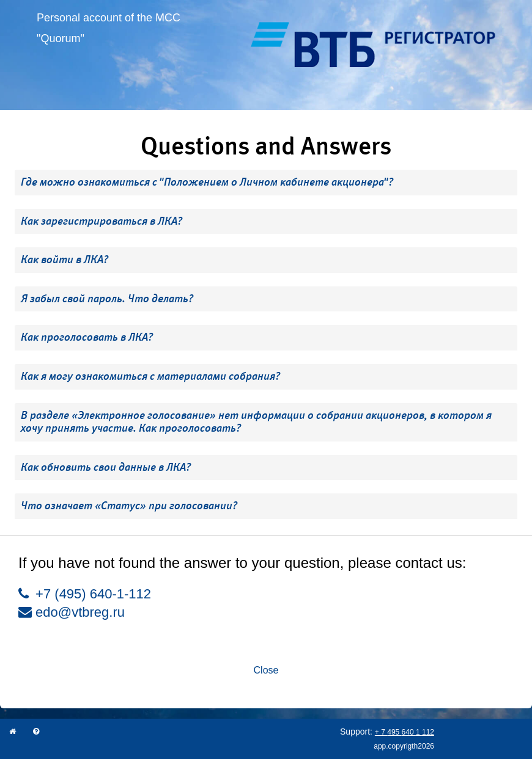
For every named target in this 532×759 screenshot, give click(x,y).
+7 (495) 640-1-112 (84, 593)
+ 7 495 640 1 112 (404, 732)
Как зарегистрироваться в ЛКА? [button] (101, 221)
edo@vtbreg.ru (71, 612)
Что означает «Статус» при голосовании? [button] (129, 505)
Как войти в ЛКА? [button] (64, 259)
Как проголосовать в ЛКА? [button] (87, 337)
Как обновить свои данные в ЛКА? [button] (106, 467)
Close (266, 670)
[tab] (266, 182)
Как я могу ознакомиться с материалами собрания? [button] (150, 376)
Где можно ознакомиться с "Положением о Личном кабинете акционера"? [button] (207, 182)
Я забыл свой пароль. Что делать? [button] (107, 298)
